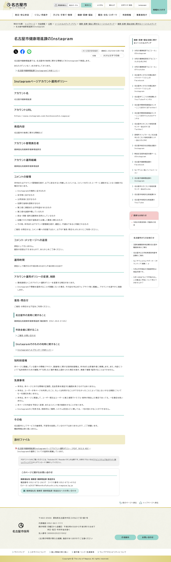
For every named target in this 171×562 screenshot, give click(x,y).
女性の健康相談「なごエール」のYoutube (145, 68)
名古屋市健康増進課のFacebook (142, 163)
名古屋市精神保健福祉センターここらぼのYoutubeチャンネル (145, 115)
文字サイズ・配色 (126, 5)
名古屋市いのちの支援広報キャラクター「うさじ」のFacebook (145, 77)
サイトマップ (19, 552)
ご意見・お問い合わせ (26, 335)
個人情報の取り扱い (59, 552)
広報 (50, 24)
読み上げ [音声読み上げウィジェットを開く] (112, 5)
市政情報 (127, 15)
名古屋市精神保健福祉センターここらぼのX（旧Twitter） (145, 106)
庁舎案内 (125, 537)
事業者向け (141, 15)
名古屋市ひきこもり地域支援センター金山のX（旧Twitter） (145, 126)
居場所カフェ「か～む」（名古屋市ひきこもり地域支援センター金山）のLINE (145, 137)
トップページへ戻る (151, 503)
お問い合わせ (148, 537)
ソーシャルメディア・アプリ (65, 24)
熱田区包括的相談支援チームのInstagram (145, 155)
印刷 (94, 56)
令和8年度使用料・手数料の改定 (144, 223)
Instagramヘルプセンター (35, 350)
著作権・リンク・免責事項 (84, 552)
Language (142, 5)
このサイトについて (38, 552)
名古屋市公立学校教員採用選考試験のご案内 (145, 254)
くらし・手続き (41, 15)
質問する (88, 5)
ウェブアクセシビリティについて (113, 552)
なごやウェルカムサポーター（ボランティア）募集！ (145, 262)
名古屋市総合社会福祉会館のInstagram (145, 147)
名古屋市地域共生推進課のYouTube (144, 201)
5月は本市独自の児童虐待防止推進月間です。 (145, 270)
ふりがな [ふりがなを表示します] (100, 5)
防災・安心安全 (22, 15)
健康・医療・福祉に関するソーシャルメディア (97, 24)
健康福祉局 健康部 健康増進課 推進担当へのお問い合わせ (51, 491)
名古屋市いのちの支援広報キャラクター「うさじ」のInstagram (145, 88)
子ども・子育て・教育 (62, 15)
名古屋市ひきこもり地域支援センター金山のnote (145, 187)
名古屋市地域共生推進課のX (145, 194)
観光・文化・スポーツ (107, 15)
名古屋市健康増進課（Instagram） (38, 70)
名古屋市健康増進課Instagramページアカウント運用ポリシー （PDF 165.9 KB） (54, 448)
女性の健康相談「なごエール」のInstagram (145, 52)
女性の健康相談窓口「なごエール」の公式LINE (145, 60)
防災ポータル (73, 5)
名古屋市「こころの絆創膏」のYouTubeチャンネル (145, 98)
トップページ (30, 24)
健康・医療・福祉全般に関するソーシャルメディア (137, 24)
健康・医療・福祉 (85, 15)
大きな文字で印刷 (111, 56)
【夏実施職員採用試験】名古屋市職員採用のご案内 (145, 246)
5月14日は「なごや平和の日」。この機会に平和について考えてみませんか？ (145, 279)
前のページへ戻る (129, 503)
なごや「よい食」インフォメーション (145, 171)
